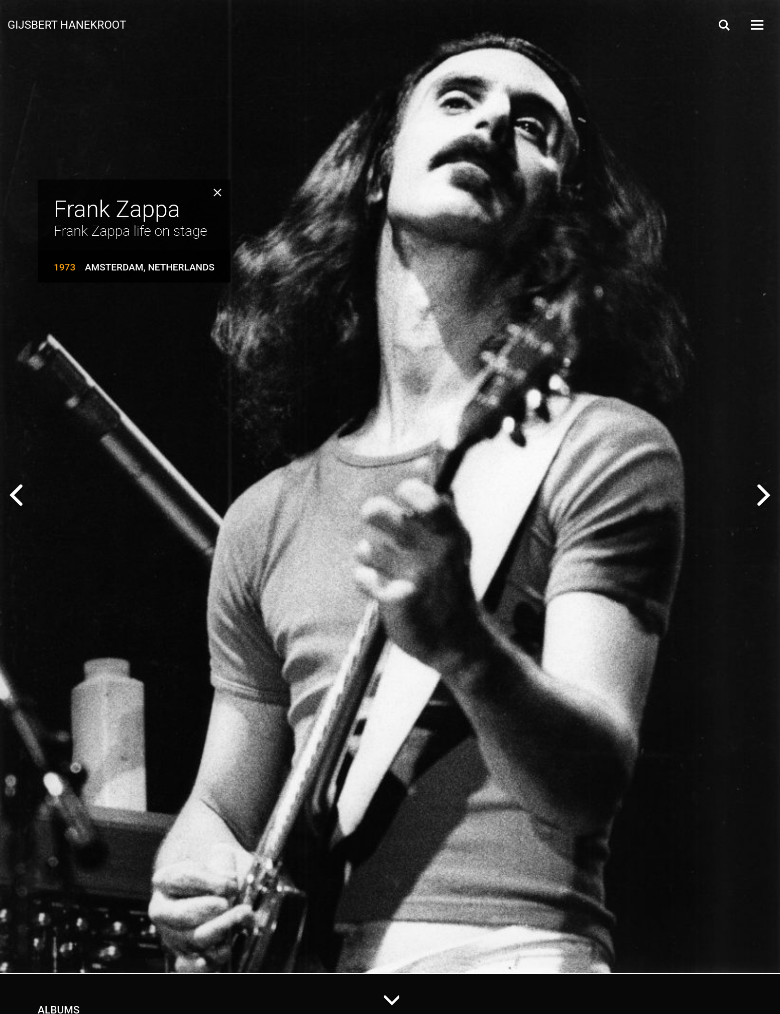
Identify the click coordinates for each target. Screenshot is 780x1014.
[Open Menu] (756, 25)
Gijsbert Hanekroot (67, 24)
